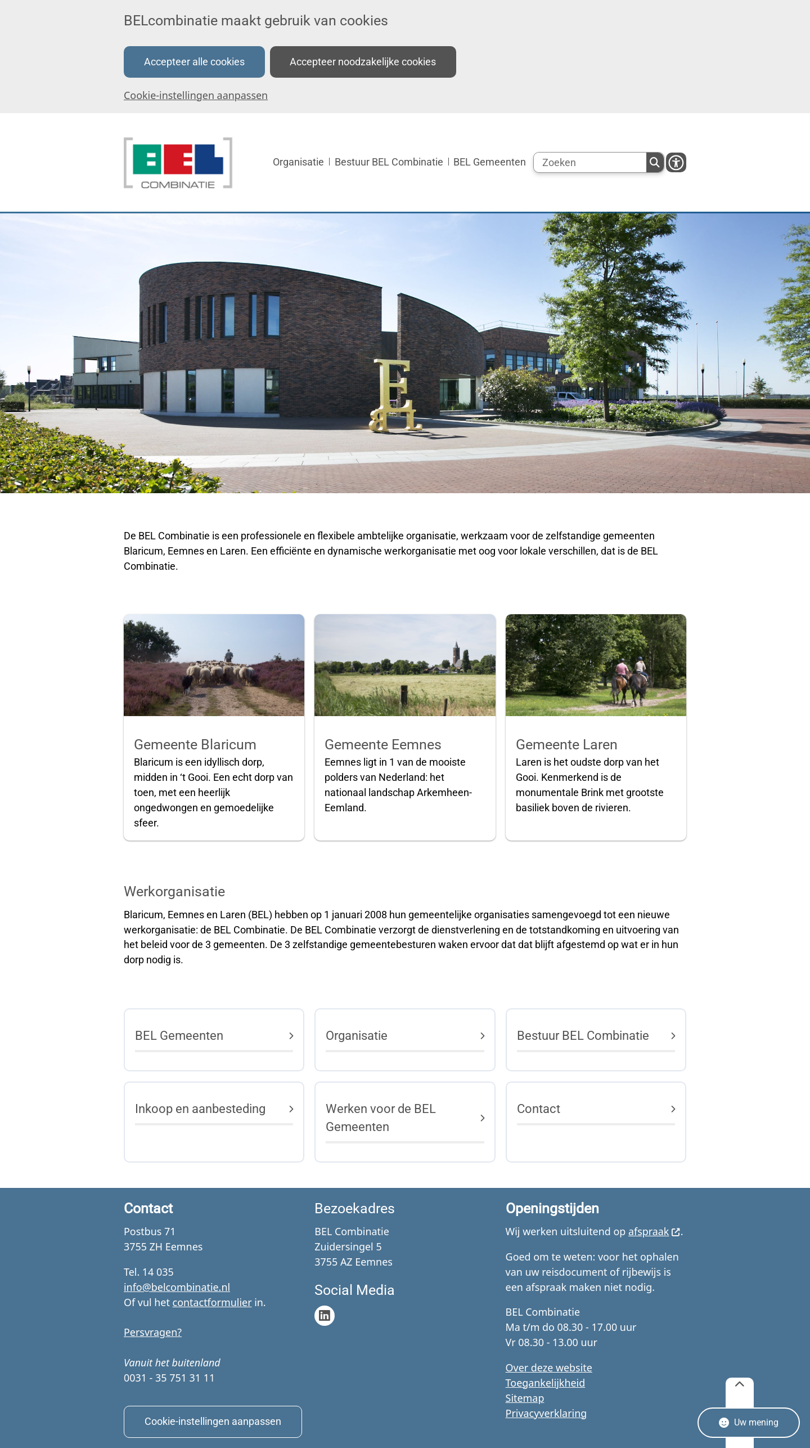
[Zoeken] (590, 163)
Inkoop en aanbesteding (200, 1109)
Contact (538, 1109)
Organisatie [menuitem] (298, 162)
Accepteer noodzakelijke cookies (363, 62)
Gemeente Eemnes (383, 744)
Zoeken (655, 163)
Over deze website (549, 1367)
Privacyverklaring (546, 1413)
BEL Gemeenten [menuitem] (489, 162)
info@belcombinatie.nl (177, 1287)
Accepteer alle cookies (194, 62)
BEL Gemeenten (179, 1036)
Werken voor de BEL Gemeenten (381, 1118)
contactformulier (212, 1302)
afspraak (654, 1231)
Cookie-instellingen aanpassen (196, 95)
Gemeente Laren (567, 744)
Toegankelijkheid (546, 1382)
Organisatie (357, 1036)
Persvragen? (153, 1332)
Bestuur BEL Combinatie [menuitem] (389, 162)
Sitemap (525, 1398)
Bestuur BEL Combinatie (583, 1036)
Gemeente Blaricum (195, 744)
